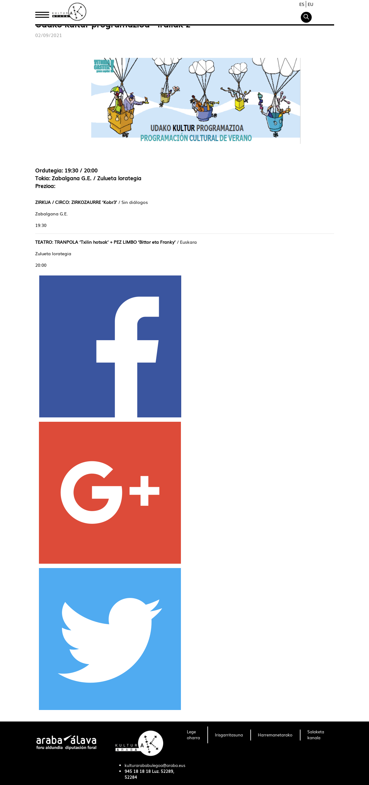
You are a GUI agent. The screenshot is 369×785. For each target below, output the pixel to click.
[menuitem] (193, 734)
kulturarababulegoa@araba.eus (155, 765)
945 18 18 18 (138, 771)
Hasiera (44, 13)
